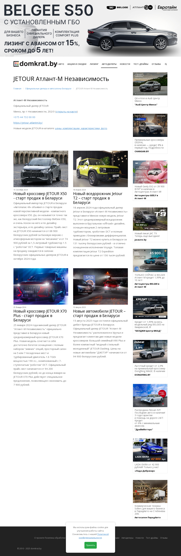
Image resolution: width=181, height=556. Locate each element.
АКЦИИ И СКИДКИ (76, 64)
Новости (125, 64)
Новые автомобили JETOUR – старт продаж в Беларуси (99, 313)
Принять (90, 545)
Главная (17, 88)
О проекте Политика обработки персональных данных (61, 537)
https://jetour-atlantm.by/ (28, 122)
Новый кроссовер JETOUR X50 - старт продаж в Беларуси (40, 195)
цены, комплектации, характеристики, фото (81, 128)
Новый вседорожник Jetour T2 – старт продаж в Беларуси (97, 198)
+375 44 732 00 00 (24, 117)
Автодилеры (109, 64)
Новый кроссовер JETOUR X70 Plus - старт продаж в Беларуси (40, 315)
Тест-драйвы (140, 64)
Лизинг (94, 64)
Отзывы (156, 64)
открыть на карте (66, 111)
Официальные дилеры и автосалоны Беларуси (48, 88)
